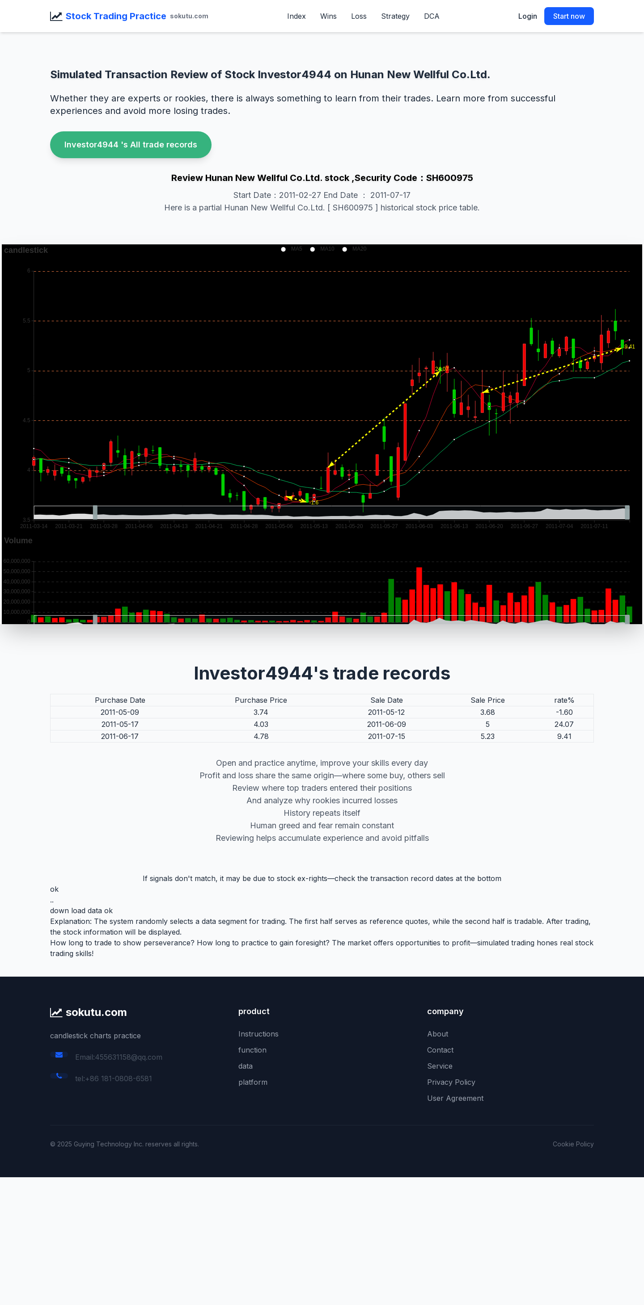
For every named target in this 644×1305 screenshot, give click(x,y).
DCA (432, 16)
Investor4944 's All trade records (130, 144)
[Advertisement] (268, 1239)
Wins (328, 16)
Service (440, 1066)
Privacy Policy (451, 1082)
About (437, 1033)
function (252, 1049)
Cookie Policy (573, 1144)
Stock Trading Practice (116, 16)
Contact (440, 1049)
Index (296, 16)
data (245, 1066)
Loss (359, 16)
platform (252, 1082)
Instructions (258, 1033)
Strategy (395, 16)
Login (527, 16)
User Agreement (455, 1098)
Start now (569, 16)
